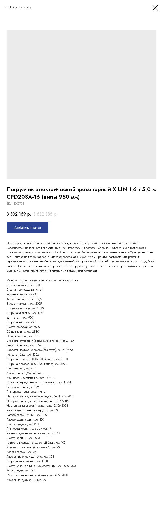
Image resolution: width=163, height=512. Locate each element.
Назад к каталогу (20, 7)
